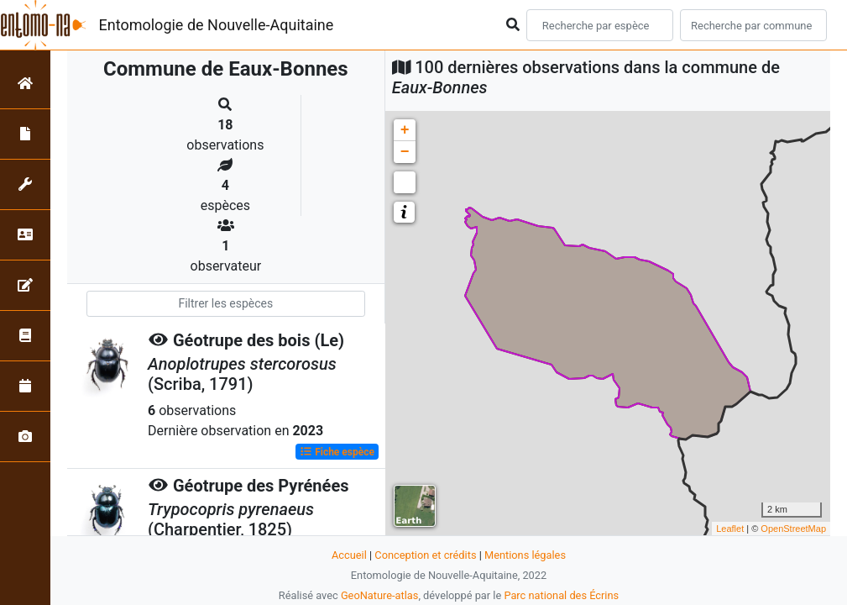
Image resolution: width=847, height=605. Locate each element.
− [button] (405, 152)
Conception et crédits (425, 555)
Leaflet (730, 528)
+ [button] (405, 130)
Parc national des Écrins (561, 595)
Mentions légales (525, 555)
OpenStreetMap (793, 528)
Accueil (349, 555)
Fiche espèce (337, 452)
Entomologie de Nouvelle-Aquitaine (216, 25)
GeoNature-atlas (380, 595)
